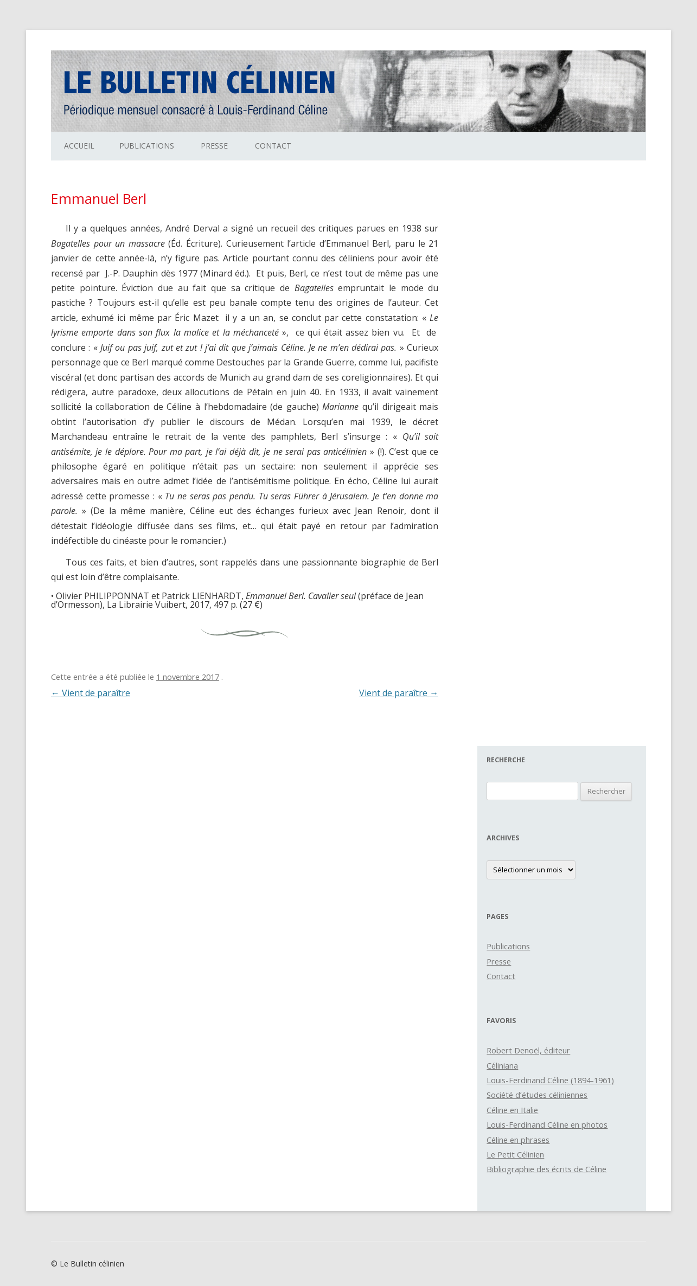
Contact (273, 145)
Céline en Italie (512, 1109)
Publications (146, 145)
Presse (214, 145)
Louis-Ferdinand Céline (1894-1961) (550, 1080)
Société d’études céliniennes (537, 1094)
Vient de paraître (90, 693)
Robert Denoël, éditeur (528, 1050)
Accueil (79, 145)
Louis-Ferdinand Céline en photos (547, 1124)
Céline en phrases (518, 1139)
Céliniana (502, 1065)
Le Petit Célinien (515, 1154)
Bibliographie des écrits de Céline (546, 1168)
